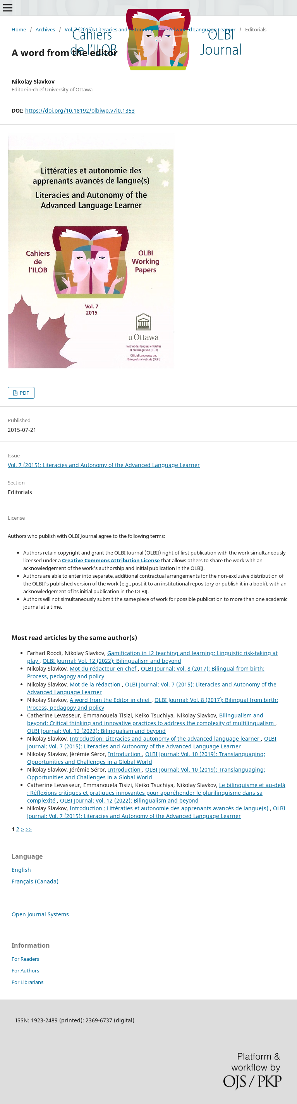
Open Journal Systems (40, 914)
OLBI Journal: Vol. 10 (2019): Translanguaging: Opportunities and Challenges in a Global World (146, 757)
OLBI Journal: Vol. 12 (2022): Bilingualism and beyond (112, 660)
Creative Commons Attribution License (111, 560)
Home (19, 29)
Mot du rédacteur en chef (104, 668)
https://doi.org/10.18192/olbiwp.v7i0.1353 (80, 110)
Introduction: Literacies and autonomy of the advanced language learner (165, 738)
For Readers (25, 958)
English (21, 869)
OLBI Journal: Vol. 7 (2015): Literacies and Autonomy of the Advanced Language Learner (151, 742)
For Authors (25, 970)
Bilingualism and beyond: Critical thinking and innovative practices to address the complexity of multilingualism (151, 719)
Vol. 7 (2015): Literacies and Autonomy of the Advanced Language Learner (150, 29)
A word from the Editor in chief (110, 699)
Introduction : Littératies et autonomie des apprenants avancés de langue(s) (170, 808)
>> (29, 829)
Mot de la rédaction (96, 684)
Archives (45, 29)
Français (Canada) (35, 881)
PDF (24, 392)
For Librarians (27, 982)
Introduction (125, 754)
